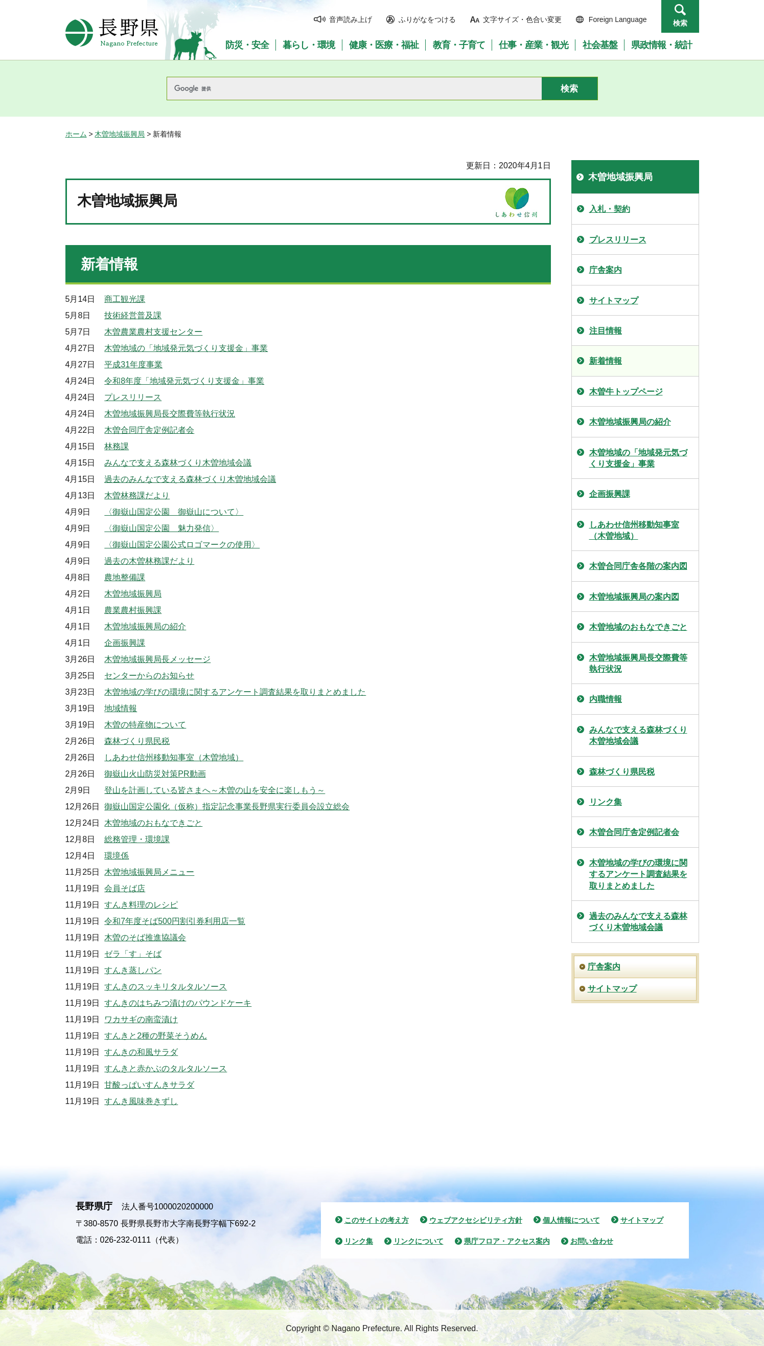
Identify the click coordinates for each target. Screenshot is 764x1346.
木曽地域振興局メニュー (149, 872)
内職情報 (605, 699)
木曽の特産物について (145, 724)
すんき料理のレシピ (141, 904)
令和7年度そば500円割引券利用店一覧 (174, 921)
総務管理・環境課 (137, 839)
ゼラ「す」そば (132, 954)
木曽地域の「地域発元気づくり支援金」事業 (186, 348)
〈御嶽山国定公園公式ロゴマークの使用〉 (182, 544)
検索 (680, 23)
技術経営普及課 (132, 315)
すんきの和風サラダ (141, 1052)
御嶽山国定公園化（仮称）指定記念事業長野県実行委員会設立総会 (227, 806)
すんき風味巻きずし (141, 1101)
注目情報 (605, 330)
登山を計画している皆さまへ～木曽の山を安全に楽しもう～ (214, 790)
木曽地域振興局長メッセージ (157, 659)
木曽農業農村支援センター (153, 331)
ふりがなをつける (427, 19)
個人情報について (571, 1220)
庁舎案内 (605, 270)
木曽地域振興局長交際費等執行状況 (169, 413)
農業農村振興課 (132, 610)
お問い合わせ (591, 1241)
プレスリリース (132, 397)
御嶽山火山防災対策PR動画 (154, 773)
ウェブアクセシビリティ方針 (475, 1220)
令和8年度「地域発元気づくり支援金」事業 (184, 381)
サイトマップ (613, 300)
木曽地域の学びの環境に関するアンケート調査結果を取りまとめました (235, 692)
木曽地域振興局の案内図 (634, 596)
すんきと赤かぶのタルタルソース (165, 1068)
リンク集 (605, 802)
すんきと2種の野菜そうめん (155, 1035)
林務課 (116, 446)
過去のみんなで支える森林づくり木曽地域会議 (190, 479)
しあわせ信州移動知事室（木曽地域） (173, 757)
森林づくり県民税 (137, 741)
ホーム (76, 134)
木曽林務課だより (137, 495)
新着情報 (605, 361)
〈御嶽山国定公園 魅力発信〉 (161, 528)
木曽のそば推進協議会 (145, 937)
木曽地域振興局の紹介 (145, 626)
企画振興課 (124, 642)
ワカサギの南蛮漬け (141, 1019)
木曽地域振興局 (120, 134)
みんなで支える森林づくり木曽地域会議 (177, 462)
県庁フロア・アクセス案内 (507, 1241)
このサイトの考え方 (376, 1220)
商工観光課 (124, 299)
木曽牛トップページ (626, 391)
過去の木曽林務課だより (149, 561)
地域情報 (120, 708)
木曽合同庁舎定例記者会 (149, 430)
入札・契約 (609, 209)
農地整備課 (124, 577)
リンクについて (418, 1241)
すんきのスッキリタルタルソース (165, 986)
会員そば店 (124, 888)
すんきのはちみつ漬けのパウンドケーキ (177, 1003)
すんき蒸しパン (132, 970)
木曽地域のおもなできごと (153, 823)
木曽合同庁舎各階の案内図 (638, 566)
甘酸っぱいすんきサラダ (149, 1084)
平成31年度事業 (133, 364)
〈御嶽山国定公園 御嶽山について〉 (173, 511)
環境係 (116, 855)
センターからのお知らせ (149, 675)
